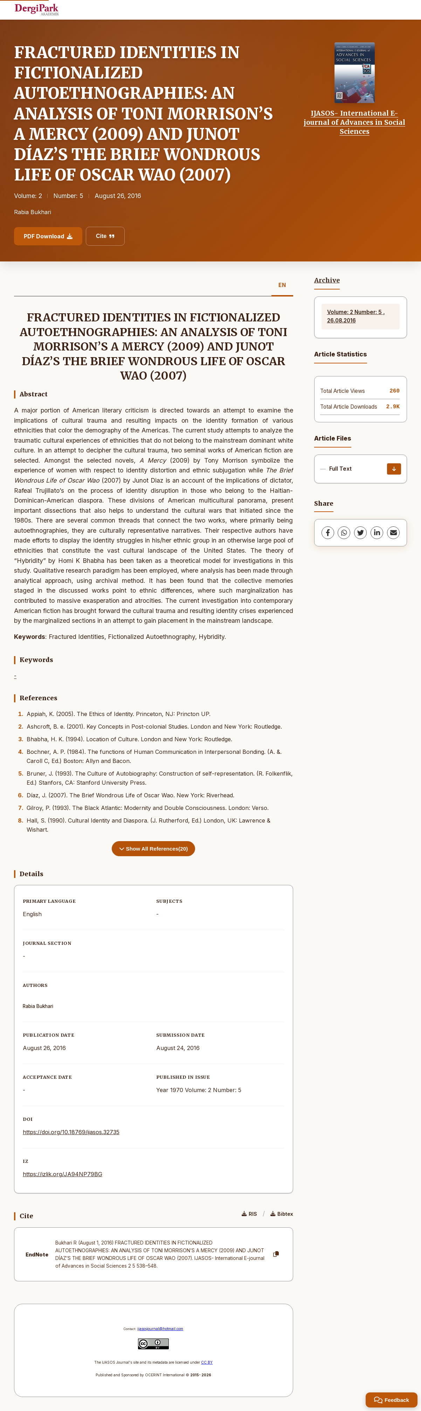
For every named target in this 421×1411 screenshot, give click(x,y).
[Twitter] (360, 532)
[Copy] (276, 1254)
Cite (105, 236)
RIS (249, 1214)
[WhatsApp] (344, 532)
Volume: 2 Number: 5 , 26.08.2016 (356, 316)
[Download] (394, 469)
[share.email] (393, 532)
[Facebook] (328, 532)
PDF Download (48, 236)
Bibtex (281, 1214)
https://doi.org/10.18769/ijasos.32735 (71, 1132)
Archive (327, 280)
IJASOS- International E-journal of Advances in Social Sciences (354, 122)
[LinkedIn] (377, 532)
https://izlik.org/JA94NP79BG (62, 1174)
